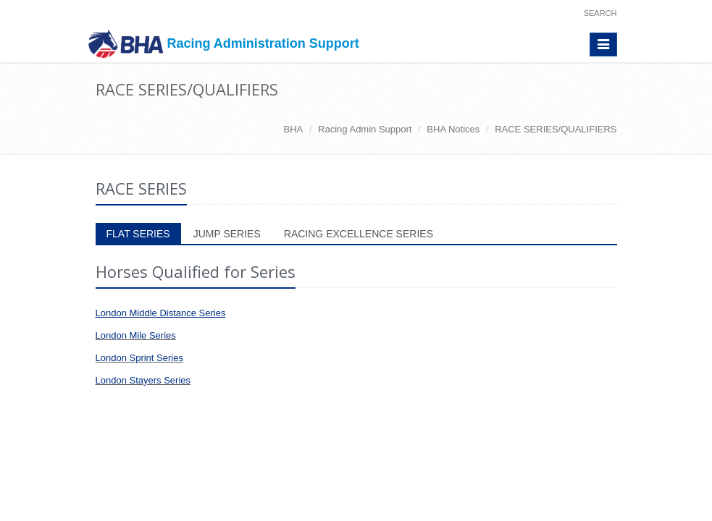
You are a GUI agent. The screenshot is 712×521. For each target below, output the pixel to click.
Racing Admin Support (364, 129)
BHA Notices (453, 129)
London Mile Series (136, 335)
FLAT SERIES (138, 234)
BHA (293, 129)
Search (600, 13)
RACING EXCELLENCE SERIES (358, 234)
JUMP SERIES (227, 234)
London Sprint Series (139, 357)
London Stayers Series (143, 380)
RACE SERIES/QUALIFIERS (555, 129)
